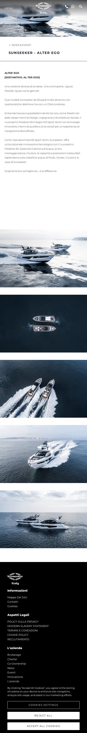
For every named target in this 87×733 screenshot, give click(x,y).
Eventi (11, 672)
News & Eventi (20, 44)
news (10, 668)
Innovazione (15, 677)
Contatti (12, 601)
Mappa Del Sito (17, 597)
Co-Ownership (16, 663)
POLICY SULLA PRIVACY (23, 621)
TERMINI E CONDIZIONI (22, 630)
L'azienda (13, 681)
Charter (12, 659)
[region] (43, 708)
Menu (8, 8)
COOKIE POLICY (17, 635)
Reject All (43, 715)
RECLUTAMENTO (18, 639)
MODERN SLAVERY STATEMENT (28, 626)
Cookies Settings (43, 704)
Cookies (12, 606)
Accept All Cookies (43, 726)
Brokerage (14, 654)
